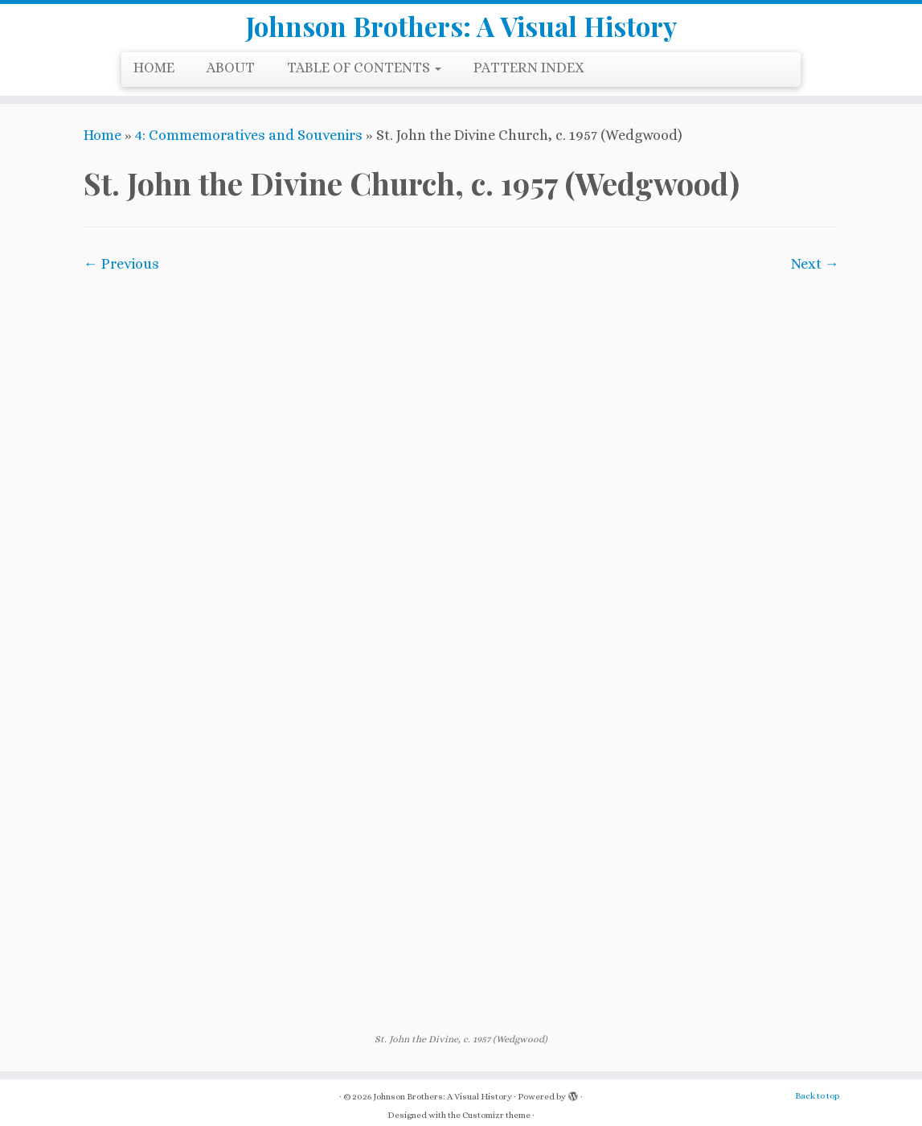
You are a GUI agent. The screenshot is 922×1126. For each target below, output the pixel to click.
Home (102, 147)
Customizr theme (496, 1106)
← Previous (121, 276)
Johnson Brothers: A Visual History (461, 32)
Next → (815, 276)
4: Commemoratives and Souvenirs (249, 147)
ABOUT (231, 80)
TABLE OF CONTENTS (364, 80)
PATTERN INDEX (528, 80)
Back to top (817, 1087)
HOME (153, 80)
